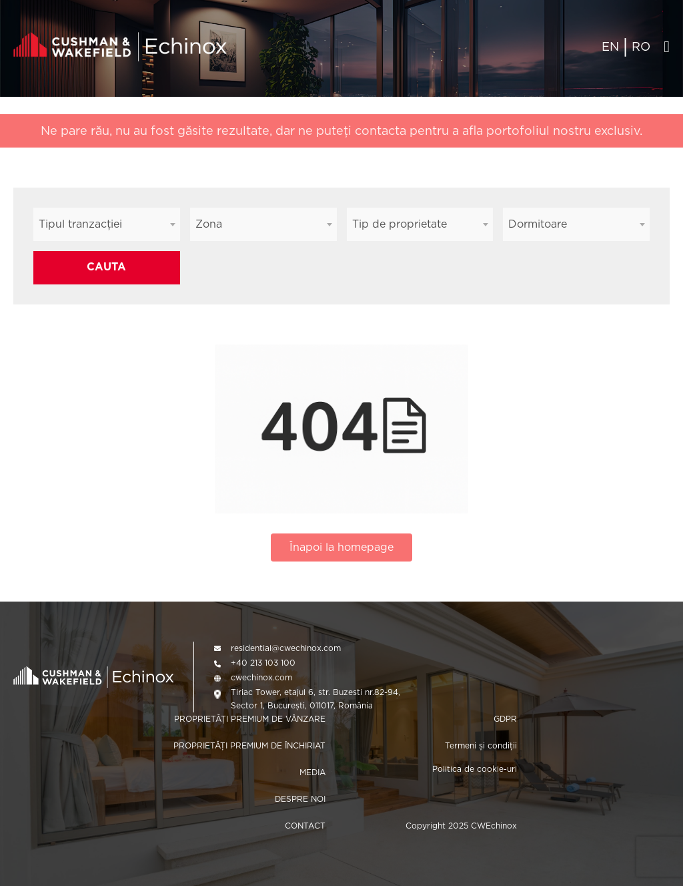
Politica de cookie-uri (474, 769)
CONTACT (305, 826)
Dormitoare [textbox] (537, 224)
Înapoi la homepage (341, 547)
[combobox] (106, 224)
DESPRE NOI (300, 799)
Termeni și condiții (481, 745)
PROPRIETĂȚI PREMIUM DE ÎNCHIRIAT (249, 745)
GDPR (505, 719)
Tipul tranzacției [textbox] (80, 224)
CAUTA (106, 266)
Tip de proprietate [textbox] (399, 224)
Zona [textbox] (208, 224)
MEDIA (312, 772)
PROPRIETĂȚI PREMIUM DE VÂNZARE (249, 719)
